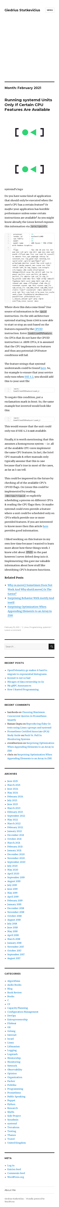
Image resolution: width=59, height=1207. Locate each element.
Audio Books (14, 984)
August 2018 (14, 919)
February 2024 (15, 796)
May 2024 (12, 792)
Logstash (12, 1054)
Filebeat (11, 1023)
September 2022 (16, 815)
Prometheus (14, 1092)
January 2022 (14, 831)
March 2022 (13, 823)
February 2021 (15, 846)
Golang (11, 1031)
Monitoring (13, 1061)
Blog (9, 988)
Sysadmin (12, 1119)
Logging (12, 1050)
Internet (11, 1035)
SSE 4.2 (29, 376)
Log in (10, 1165)
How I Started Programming (23, 689)
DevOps (11, 1015)
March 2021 (13, 842)
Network (12, 1065)
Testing (11, 1131)
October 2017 (14, 950)
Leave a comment (13, 630)
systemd (46, 627)
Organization (14, 1077)
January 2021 (14, 850)
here (43, 368)
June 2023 (12, 804)
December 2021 (15, 835)
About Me (10, 1190)
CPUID (38, 329)
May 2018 (12, 931)
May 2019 (12, 892)
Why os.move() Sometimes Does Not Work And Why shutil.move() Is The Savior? (30, 589)
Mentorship (14, 1058)
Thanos (11, 1135)
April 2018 (13, 935)
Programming (36, 627)
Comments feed (16, 1173)
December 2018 (15, 908)
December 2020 (16, 854)
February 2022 (15, 827)
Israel (10, 1038)
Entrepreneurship (17, 1019)
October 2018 (14, 916)
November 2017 (15, 946)
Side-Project (14, 1115)
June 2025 (12, 781)
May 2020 (12, 869)
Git (9, 1027)
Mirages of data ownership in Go (25, 681)
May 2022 (12, 819)
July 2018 (12, 923)
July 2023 (12, 800)
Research (12, 1108)
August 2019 (13, 881)
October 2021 (14, 838)
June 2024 (12, 788)
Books (10, 996)
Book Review (14, 992)
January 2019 (14, 904)
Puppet (11, 1100)
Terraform (13, 1127)
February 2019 (15, 900)
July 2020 (12, 865)
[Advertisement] (29, 51)
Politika (11, 1085)
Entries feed (14, 1169)
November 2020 (16, 858)
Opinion (12, 1073)
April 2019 (13, 896)
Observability (14, 1069)
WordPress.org (15, 1177)
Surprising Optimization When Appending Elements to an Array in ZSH (30, 611)
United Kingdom (16, 1142)
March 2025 (13, 785)
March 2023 (13, 808)
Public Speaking (16, 1096)
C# (8, 1004)
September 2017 (16, 954)
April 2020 (13, 873)
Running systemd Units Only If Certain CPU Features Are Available (28, 105)
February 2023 (15, 812)
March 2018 (13, 939)
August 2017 (13, 958)
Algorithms (13, 981)
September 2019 (16, 877)
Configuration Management (22, 1011)
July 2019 (12, 885)
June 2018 (12, 927)
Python (11, 1104)
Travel (11, 1139)
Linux (26, 627)
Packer (11, 1081)
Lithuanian (13, 1046)
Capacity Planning (17, 1008)
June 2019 (12, 889)
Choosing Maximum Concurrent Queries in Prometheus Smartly (27, 716)
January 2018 (14, 942)
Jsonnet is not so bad (18, 678)
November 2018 (15, 912)
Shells (10, 1112)
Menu (50, 10)
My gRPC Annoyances (19, 685)
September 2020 (16, 862)
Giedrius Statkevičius (22, 10)
